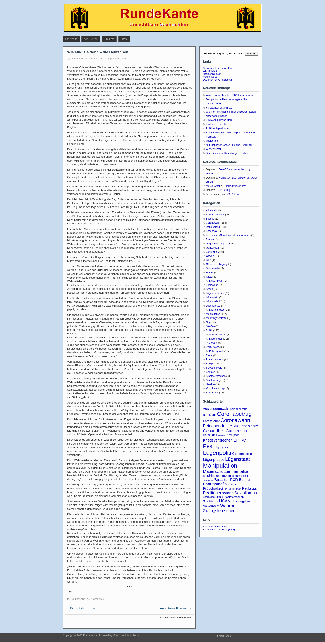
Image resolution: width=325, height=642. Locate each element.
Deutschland (78, 598)
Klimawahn (212, 285)
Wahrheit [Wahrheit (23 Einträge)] (229, 505)
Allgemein (211, 210)
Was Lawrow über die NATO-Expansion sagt (230, 95)
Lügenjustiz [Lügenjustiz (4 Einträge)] (221, 447)
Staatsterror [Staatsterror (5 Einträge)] (210, 501)
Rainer (94, 58)
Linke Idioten (216, 280)
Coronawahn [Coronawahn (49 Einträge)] (235, 420)
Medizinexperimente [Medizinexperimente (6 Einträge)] (217, 475)
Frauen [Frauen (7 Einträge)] (233, 426)
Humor (209, 272)
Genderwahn (213, 247)
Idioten (209, 276)
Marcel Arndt (213, 186)
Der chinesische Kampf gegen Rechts (227, 153)
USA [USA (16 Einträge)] (223, 500)
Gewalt (210, 256)
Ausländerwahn (217, 334)
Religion (210, 363)
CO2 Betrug (223, 190)
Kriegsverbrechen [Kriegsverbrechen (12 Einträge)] (218, 440)
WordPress (133, 635)
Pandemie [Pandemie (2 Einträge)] (208, 480)
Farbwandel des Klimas (219, 107)
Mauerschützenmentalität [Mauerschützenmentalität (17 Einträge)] (226, 471)
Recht (209, 355)
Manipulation (213, 314)
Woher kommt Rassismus (176, 608)
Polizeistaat (212, 347)
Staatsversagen (214, 380)
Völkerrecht (212, 392)
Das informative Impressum (218, 79)
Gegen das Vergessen (218, 243)
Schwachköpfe (214, 367)
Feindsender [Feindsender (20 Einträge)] (215, 425)
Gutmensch (212, 268)
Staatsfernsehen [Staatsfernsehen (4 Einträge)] (234, 496)
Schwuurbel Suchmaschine (218, 68)
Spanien (210, 371)
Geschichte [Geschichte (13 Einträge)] (248, 426)
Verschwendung (215, 388)
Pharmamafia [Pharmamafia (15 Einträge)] (215, 484)
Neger (209, 322)
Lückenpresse (217, 309)
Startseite (71, 39)
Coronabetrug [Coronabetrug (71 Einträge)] (234, 414)
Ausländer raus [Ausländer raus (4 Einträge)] (238, 408)
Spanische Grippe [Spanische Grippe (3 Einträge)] (213, 497)
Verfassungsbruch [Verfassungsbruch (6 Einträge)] (240, 501)
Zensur (213, 343)
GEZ (208, 260)
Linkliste (109, 39)
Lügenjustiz (212, 297)
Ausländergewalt (215, 214)
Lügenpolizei (213, 301)
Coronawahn (213, 222)
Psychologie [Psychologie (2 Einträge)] (229, 489)
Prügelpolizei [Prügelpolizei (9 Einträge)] (213, 488)
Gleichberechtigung (216, 264)
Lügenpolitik (215, 338)
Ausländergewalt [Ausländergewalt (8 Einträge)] (215, 408)
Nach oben (225, 636)
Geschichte (97, 598)
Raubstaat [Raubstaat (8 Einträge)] (249, 488)
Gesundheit (212, 251)
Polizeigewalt (216, 351)
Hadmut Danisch (212, 73)
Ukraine (210, 384)
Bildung (210, 218)
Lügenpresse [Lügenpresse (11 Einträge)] (213, 459)
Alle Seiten (91, 39)
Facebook (211, 231)
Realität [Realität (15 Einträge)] (210, 493)
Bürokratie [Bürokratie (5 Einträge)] (209, 414)
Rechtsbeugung (214, 359)
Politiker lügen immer (217, 128)
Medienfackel (210, 76)
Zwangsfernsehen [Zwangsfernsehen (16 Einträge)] (219, 510)
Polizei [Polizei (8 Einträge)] (232, 484)
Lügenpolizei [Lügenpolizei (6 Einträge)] (244, 453)
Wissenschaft (213, 149)
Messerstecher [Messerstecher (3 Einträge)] (240, 475)
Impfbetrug (212, 140)
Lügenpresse (213, 305)
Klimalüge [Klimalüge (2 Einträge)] (221, 435)
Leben (209, 289)
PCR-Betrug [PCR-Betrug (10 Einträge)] (240, 480)
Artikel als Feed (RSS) (215, 526)
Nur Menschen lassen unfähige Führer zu (229, 145)
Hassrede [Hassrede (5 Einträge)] (209, 435)
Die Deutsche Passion (81, 608)
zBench (117, 635)
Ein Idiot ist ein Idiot (217, 124)
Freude (210, 239)
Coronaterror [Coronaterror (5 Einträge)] (211, 421)
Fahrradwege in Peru (235, 186)
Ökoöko (210, 326)
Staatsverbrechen (216, 376)
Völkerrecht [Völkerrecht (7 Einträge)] (211, 506)
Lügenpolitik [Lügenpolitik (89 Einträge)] (218, 452)
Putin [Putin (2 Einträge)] (238, 489)
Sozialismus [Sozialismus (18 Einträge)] (245, 493)
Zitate (124, 39)
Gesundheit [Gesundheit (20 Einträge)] (214, 430)
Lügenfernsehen (215, 293)
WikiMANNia (210, 71)
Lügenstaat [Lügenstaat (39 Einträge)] (237, 459)
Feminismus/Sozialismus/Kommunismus (228, 235)
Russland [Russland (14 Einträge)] (225, 493)
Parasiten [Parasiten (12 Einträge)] (221, 479)
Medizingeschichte (216, 318)
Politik (209, 330)
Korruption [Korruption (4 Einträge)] (233, 435)
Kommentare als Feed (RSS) (219, 529)
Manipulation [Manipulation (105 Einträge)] (220, 465)
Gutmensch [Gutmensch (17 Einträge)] (236, 430)
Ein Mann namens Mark (219, 120)
